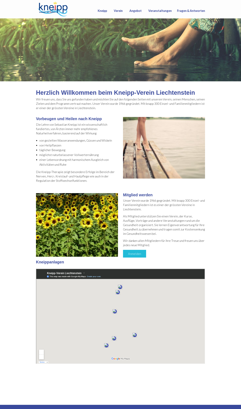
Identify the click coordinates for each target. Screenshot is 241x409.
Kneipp (102, 11)
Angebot (135, 11)
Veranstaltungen (160, 11)
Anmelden (134, 254)
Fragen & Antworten (191, 11)
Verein (118, 11)
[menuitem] (103, 10)
